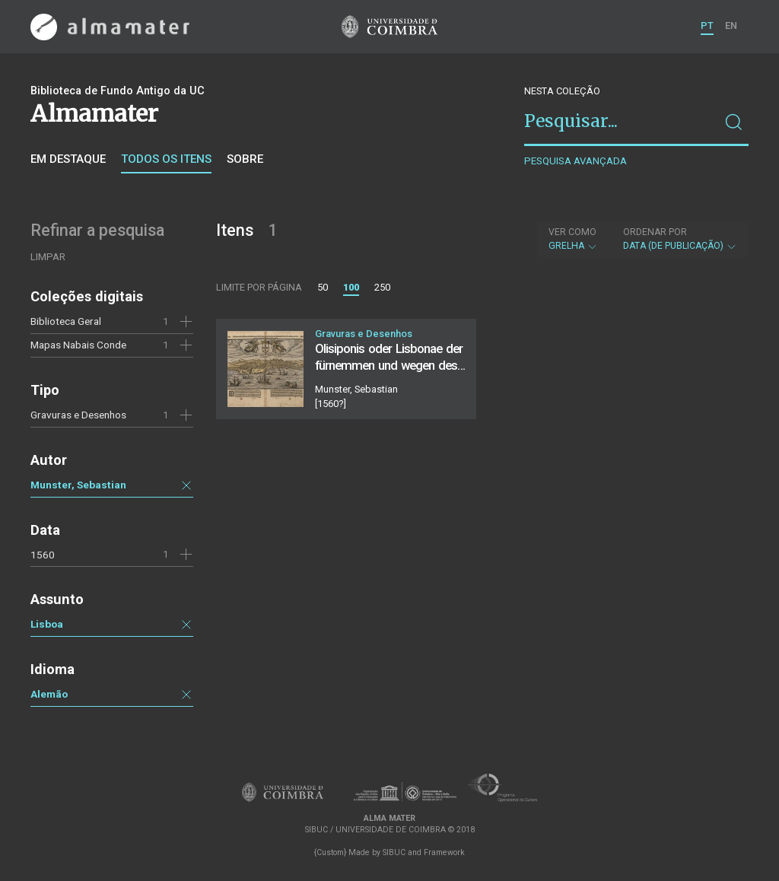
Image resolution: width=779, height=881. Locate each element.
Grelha (573, 239)
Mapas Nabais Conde (78, 345)
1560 (42, 555)
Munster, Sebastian (78, 485)
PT (707, 25)
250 (382, 287)
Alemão (49, 694)
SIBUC (394, 852)
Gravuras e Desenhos (78, 415)
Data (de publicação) (680, 239)
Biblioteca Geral (65, 321)
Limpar (47, 256)
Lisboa (46, 624)
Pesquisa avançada (575, 161)
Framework (444, 852)
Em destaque (68, 159)
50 (322, 287)
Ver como (572, 232)
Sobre (245, 159)
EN (731, 25)
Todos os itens (166, 159)
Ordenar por (655, 232)
